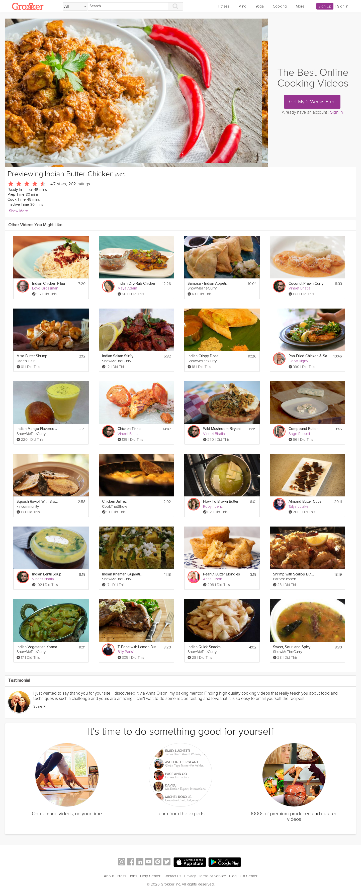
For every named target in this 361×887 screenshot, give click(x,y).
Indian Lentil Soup (46, 574)
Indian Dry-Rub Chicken (137, 283)
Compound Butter (303, 429)
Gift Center (248, 876)
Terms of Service (212, 876)
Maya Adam (127, 288)
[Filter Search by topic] (75, 7)
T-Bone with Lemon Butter (138, 647)
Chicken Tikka (129, 429)
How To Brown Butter (220, 501)
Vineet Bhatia (299, 288)
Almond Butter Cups (305, 501)
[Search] (128, 6)
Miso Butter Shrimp (32, 356)
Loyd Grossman (45, 288)
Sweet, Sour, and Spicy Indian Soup (293, 647)
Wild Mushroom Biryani (221, 429)
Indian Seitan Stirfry (117, 356)
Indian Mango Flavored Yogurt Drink (37, 429)
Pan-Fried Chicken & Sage (309, 356)
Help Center (150, 876)
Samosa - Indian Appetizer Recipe (208, 283)
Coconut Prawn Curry (306, 283)
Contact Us (172, 876)
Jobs (133, 876)
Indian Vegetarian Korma (37, 647)
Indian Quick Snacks (204, 647)
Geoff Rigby (298, 361)
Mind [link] (242, 6)
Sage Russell (299, 433)
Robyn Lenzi (213, 506)
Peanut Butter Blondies (221, 574)
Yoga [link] (259, 6)
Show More (18, 211)
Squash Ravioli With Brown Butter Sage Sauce (37, 501)
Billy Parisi (126, 651)
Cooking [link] (280, 6)
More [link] (300, 6)
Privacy (190, 876)
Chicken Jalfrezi (114, 501)
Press (121, 876)
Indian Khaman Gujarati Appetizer (122, 574)
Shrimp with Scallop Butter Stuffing (293, 574)
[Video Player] (136, 93)
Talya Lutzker (299, 506)
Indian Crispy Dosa (203, 356)
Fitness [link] (223, 6)
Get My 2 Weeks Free (312, 102)
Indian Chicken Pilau (48, 283)
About (109, 876)
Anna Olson (212, 579)
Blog (233, 876)
